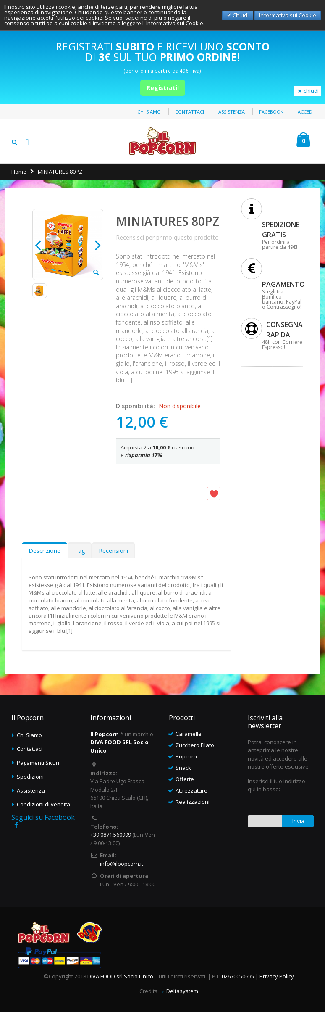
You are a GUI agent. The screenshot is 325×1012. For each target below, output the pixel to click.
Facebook (271, 111)
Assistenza (231, 111)
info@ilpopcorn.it (121, 863)
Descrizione (44, 551)
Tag (79, 551)
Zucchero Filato (195, 745)
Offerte (185, 779)
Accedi (306, 111)
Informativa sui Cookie (287, 15)
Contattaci (189, 111)
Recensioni (113, 551)
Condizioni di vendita (43, 804)
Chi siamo (149, 111)
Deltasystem (182, 991)
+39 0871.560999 (110, 834)
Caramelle (189, 733)
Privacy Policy (276, 976)
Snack (183, 768)
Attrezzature (191, 790)
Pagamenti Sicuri (38, 762)
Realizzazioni (193, 802)
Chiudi (240, 15)
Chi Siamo (29, 735)
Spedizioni (30, 776)
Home (18, 171)
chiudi (307, 91)
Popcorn (186, 756)
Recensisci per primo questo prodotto (167, 237)
